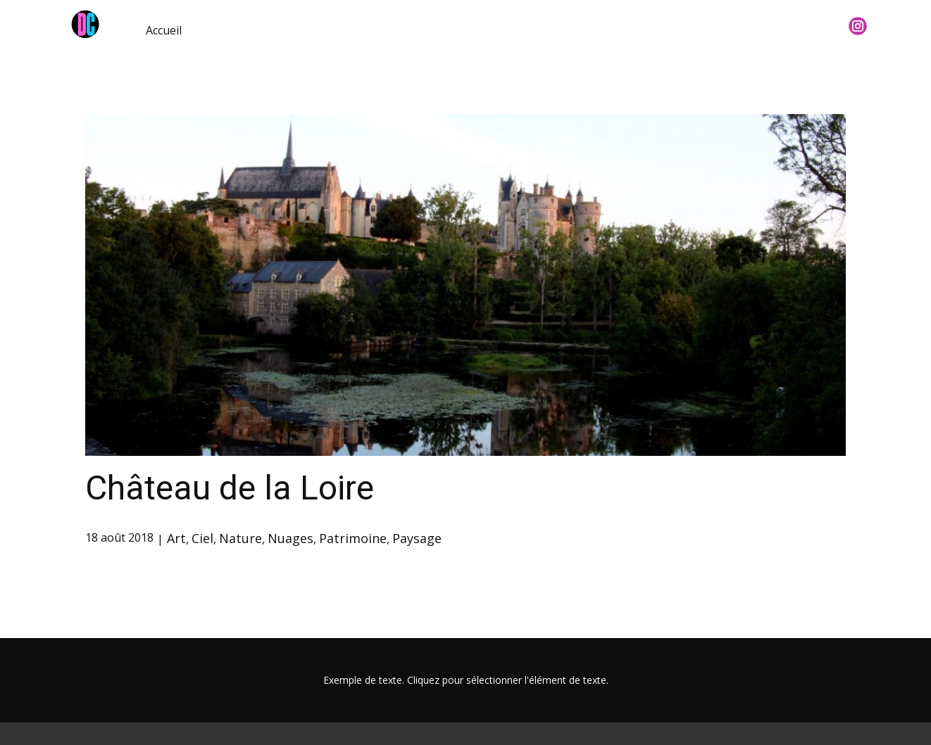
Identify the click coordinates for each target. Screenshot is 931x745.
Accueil (164, 30)
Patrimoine (353, 538)
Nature (240, 538)
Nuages (290, 538)
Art (176, 538)
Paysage (417, 538)
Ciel (202, 538)
